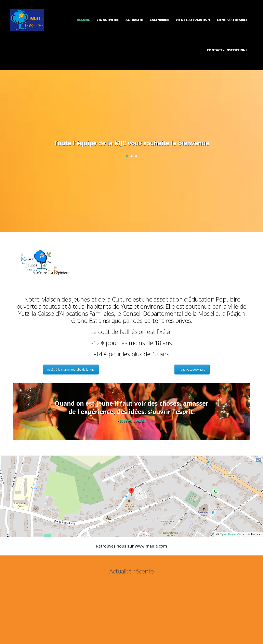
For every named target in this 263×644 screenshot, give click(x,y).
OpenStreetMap (231, 534)
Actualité (134, 20)
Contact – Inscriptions (227, 50)
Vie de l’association (193, 20)
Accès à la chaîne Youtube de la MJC (71, 369)
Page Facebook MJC (192, 369)
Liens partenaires (232, 20)
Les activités (108, 20)
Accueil (83, 20)
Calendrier (159, 20)
